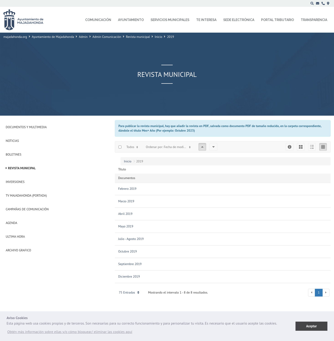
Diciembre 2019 (129, 276)
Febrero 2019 (127, 189)
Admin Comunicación (106, 37)
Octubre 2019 (127, 251)
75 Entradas (129, 292)
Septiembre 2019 (130, 264)
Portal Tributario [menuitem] (277, 20)
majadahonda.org (15, 37)
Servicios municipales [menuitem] (170, 20)
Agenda (11, 223)
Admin (83, 37)
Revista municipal (138, 37)
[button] (70, 332)
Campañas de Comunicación (27, 209)
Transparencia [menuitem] (314, 20)
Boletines (13, 154)
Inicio (158, 37)
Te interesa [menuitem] (206, 20)
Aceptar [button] (311, 326)
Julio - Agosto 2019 (131, 239)
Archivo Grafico (18, 250)
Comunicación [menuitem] (98, 20)
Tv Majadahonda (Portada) (26, 195)
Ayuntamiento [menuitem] (131, 20)
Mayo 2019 (125, 226)
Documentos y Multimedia (26, 127)
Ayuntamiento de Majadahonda (53, 37)
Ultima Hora (15, 236)
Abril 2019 (125, 214)
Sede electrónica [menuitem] (238, 20)
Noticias (12, 141)
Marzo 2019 (126, 201)
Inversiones (15, 182)
